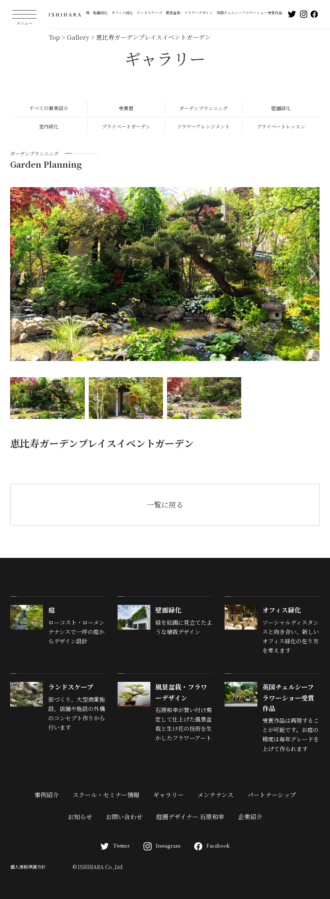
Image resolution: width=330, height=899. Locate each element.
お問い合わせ (124, 816)
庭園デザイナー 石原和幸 (190, 816)
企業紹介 (250, 816)
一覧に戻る (165, 504)
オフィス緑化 (122, 12)
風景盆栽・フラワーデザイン (189, 12)
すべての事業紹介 (48, 108)
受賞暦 (126, 108)
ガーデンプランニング (203, 108)
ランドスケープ (149, 12)
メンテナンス (215, 794)
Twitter (115, 845)
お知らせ (80, 816)
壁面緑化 (100, 12)
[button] (310, 274)
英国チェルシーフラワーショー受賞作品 (249, 12)
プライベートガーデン (126, 126)
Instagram (162, 845)
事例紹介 (46, 794)
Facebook (212, 845)
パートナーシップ (271, 794)
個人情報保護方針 (28, 866)
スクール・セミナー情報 (106, 794)
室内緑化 (48, 126)
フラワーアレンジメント (203, 126)
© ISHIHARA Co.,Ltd (97, 866)
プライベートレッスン (281, 126)
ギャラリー (168, 794)
